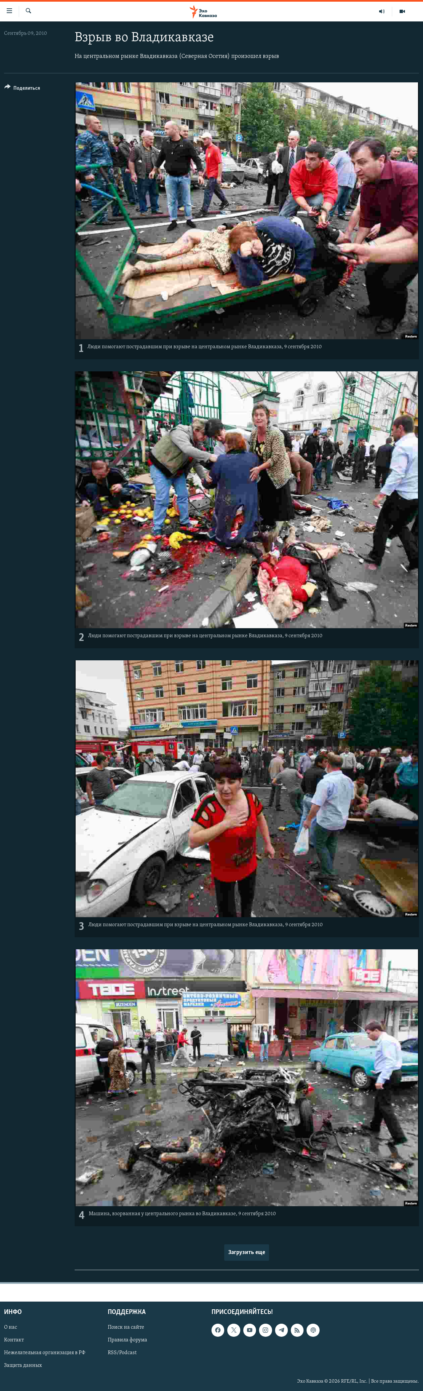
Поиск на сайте (126, 1327)
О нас (10, 1327)
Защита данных (23, 1365)
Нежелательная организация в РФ (44, 1353)
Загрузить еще (246, 1252)
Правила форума (127, 1340)
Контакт (14, 1340)
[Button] (22, 89)
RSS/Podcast (122, 1353)
